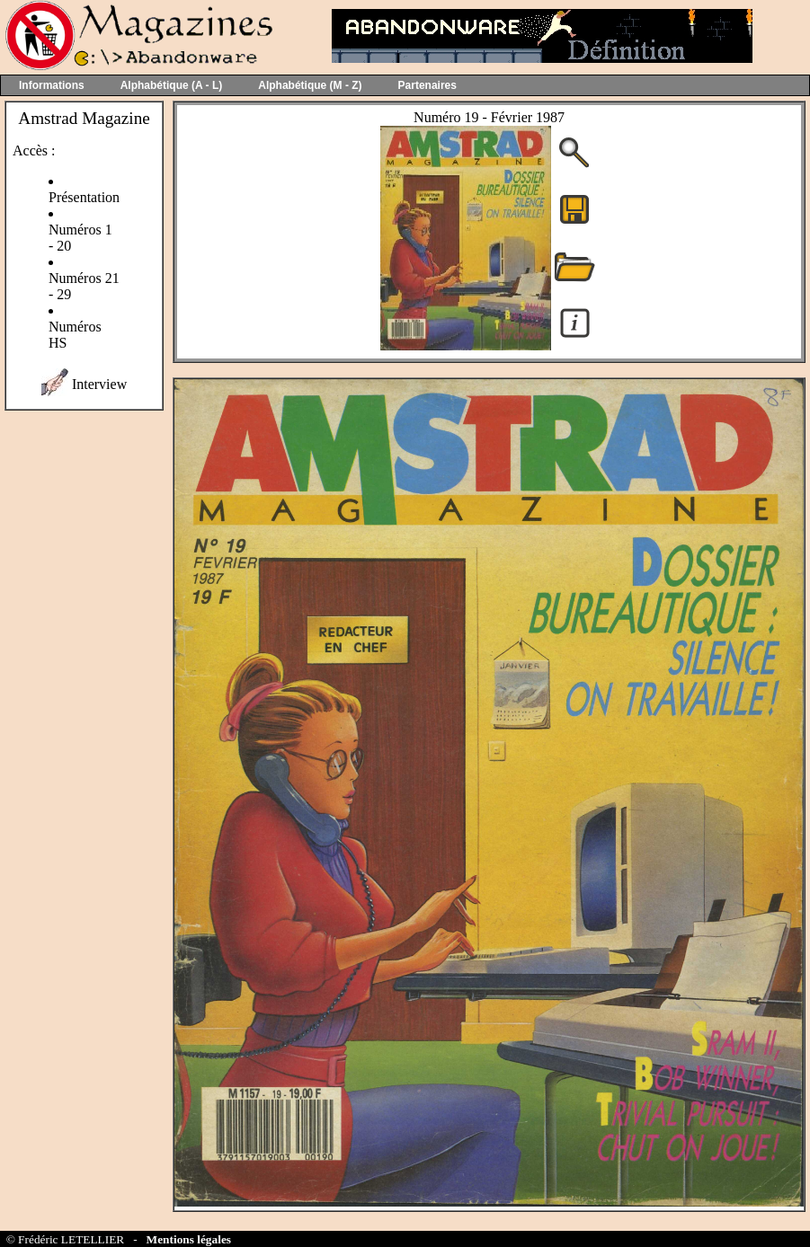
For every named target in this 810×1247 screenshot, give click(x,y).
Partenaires (427, 85)
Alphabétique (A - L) (171, 85)
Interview (99, 384)
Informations (52, 85)
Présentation (84, 197)
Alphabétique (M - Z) (309, 85)
